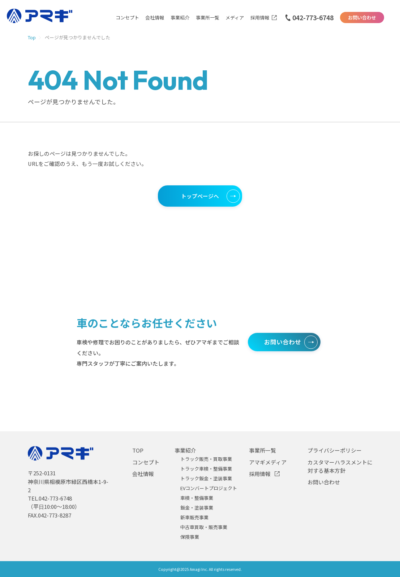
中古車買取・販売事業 (203, 527)
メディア (234, 17)
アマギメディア (268, 462)
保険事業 (189, 536)
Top (32, 37)
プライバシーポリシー (334, 450)
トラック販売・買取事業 (206, 458)
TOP (137, 450)
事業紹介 (180, 17)
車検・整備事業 (196, 497)
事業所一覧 (207, 17)
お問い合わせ (362, 17)
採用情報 (259, 17)
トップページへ (200, 196)
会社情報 (154, 17)
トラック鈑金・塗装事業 (206, 478)
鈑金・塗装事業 (196, 507)
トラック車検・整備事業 (206, 468)
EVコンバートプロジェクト (208, 488)
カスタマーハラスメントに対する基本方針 (340, 466)
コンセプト (127, 17)
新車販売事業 (194, 517)
